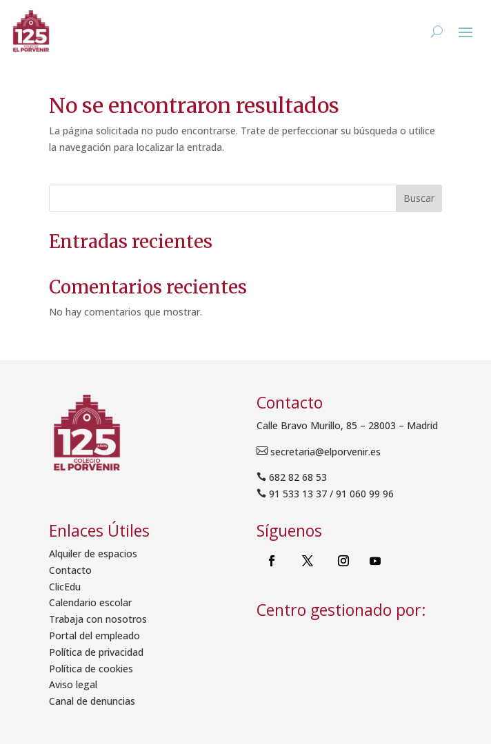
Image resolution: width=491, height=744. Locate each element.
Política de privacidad (96, 652)
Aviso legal (73, 684)
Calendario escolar (90, 602)
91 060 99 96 (365, 493)
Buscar (418, 198)
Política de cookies (91, 668)
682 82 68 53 (298, 477)
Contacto (70, 570)
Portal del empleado (94, 635)
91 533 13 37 (298, 493)
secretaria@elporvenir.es (324, 451)
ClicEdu (65, 586)
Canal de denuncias (92, 700)
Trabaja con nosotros (98, 619)
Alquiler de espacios (93, 553)
